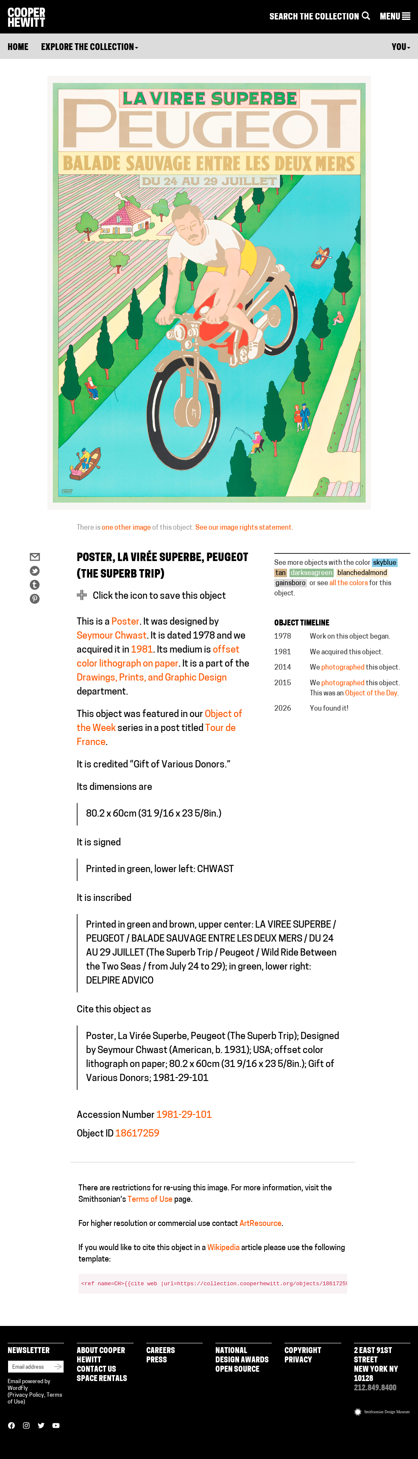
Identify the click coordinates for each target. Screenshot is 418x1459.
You (401, 48)
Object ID (95, 1134)
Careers (160, 1351)
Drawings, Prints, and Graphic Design (152, 678)
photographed (343, 667)
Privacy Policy (26, 1395)
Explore (89, 48)
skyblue (384, 563)
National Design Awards (242, 1356)
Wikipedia (223, 1248)
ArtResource (260, 1224)
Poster (125, 622)
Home (18, 48)
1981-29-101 (184, 1115)
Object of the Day (371, 693)
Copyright (302, 1351)
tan (281, 573)
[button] (395, 17)
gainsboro (291, 583)
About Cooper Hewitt (101, 1356)
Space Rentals (102, 1379)
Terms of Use (150, 1200)
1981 (142, 650)
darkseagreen (311, 573)
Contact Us (96, 1370)
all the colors (348, 583)
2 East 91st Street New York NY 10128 (376, 1365)
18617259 (137, 1134)
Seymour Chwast (112, 636)
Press (156, 1360)
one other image (126, 528)
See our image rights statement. (244, 528)
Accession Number (116, 1115)
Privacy (298, 1360)
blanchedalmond (362, 573)
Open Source (237, 1370)
